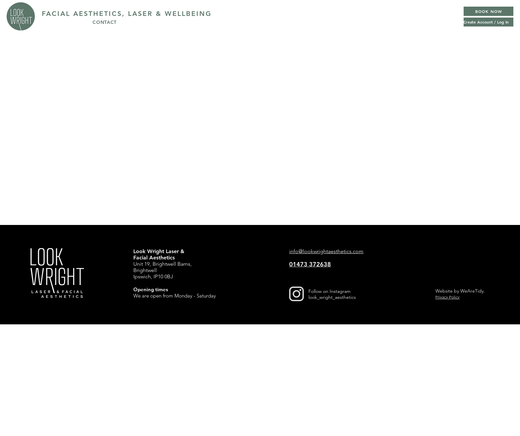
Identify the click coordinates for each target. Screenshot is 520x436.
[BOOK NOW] (488, 11)
